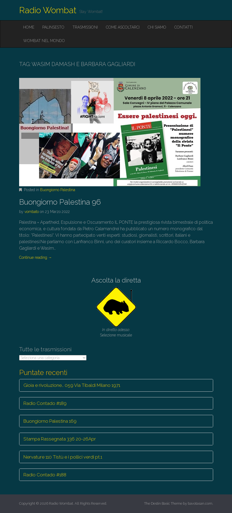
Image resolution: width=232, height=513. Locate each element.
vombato (32, 211)
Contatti (183, 27)
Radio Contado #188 (44, 474)
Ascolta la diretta (116, 280)
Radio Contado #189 (45, 403)
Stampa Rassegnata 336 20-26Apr (59, 439)
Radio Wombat (48, 10)
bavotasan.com (200, 503)
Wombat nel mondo (44, 41)
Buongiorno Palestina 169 (50, 421)
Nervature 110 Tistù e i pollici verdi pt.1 (62, 457)
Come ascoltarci (123, 27)
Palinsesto (53, 27)
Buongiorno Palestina (57, 190)
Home (28, 27)
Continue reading (35, 257)
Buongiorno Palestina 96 (60, 202)
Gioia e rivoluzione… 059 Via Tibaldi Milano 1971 (71, 385)
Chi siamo (157, 27)
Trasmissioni (85, 27)
